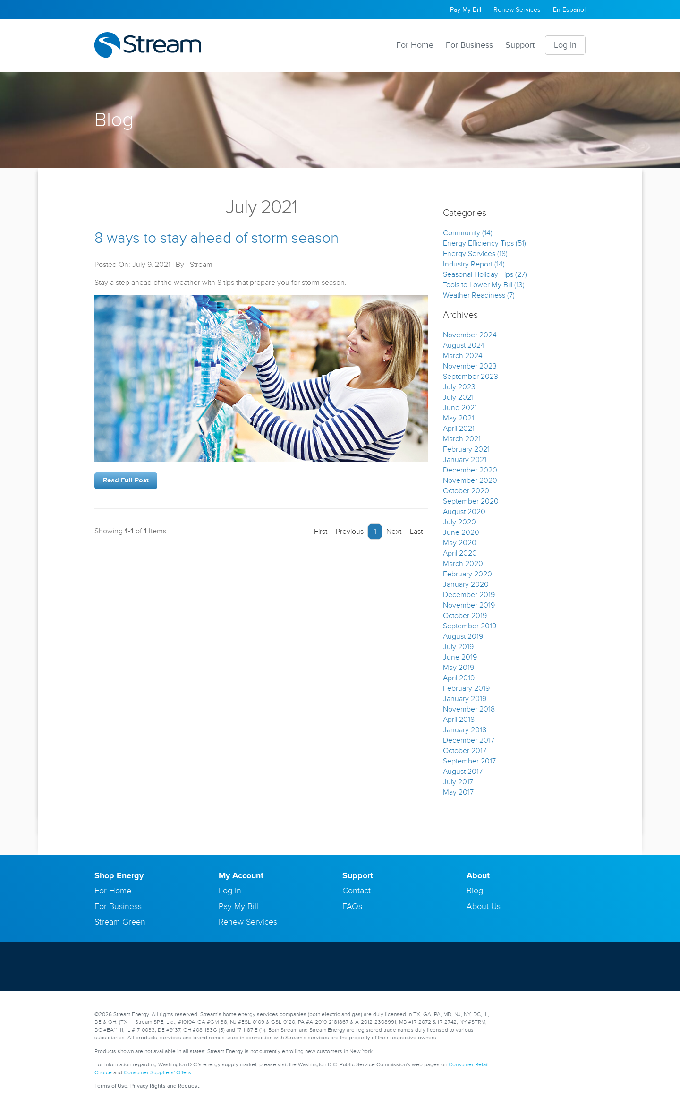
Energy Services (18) (475, 253)
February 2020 (467, 574)
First (318, 531)
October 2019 (465, 615)
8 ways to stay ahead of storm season (216, 238)
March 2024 (463, 355)
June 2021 (460, 407)
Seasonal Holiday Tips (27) (485, 274)
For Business (469, 45)
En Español (569, 10)
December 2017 (468, 740)
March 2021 (462, 439)
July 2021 (458, 397)
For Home (415, 45)
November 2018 (469, 709)
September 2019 (469, 626)
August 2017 (463, 771)
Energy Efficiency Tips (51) (484, 243)
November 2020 (470, 480)
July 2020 (459, 522)
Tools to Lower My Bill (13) (484, 285)
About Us (484, 906)
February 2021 (466, 449)
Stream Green (119, 922)
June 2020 (461, 532)
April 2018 (459, 719)
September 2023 (470, 376)
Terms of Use (111, 1085)
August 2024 (464, 345)
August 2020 (464, 511)
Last (418, 531)
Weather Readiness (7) (479, 295)
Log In (565, 45)
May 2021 (458, 418)
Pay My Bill (465, 10)
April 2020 (460, 553)
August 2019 (463, 636)
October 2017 (464, 750)
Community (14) (468, 233)
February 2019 (466, 688)
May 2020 (459, 543)
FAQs (352, 906)
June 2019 (460, 657)
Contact (356, 890)
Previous (347, 531)
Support (520, 45)
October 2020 (466, 491)
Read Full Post (126, 480)
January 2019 (464, 698)
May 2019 (458, 667)
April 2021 (459, 428)
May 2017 (458, 792)
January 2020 (466, 584)
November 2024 (470, 335)
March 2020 (463, 563)
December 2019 (469, 595)
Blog (475, 890)
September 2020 (471, 501)
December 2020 (470, 470)
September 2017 (469, 761)
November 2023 (470, 366)
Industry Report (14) (474, 264)
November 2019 (469, 605)
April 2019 (459, 678)
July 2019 (458, 647)
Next (396, 531)
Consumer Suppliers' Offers (157, 1072)
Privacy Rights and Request (164, 1085)
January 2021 (464, 459)
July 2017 (458, 782)
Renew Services (517, 10)
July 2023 (459, 387)
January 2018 (464, 730)
